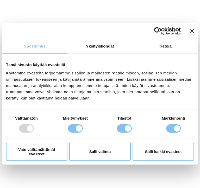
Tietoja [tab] (165, 46)
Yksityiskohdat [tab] (100, 46)
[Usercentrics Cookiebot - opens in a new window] (158, 31)
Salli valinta (100, 151)
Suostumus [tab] (35, 46)
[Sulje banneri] (192, 31)
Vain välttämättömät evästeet (36, 151)
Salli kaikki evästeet (163, 151)
